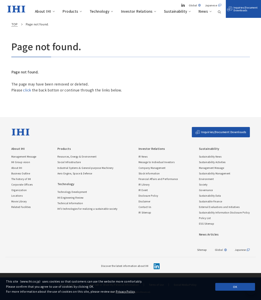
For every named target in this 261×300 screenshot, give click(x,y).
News (203, 11)
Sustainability (175, 11)
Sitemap (202, 249)
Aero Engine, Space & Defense (74, 173)
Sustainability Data (210, 195)
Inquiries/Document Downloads (246, 9)
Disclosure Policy (148, 195)
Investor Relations (137, 11)
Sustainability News (210, 156)
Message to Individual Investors (157, 162)
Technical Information (70, 203)
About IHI (43, 11)
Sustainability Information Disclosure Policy (224, 212)
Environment (206, 179)
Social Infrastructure (69, 162)
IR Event (143, 190)
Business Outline (20, 173)
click (27, 90)
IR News (143, 156)
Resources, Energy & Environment (76, 156)
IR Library (144, 184)
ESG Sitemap (206, 223)
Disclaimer (144, 201)
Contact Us (145, 207)
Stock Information (149, 173)
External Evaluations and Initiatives (219, 207)
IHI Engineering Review (70, 197)
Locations (17, 195)
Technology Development (72, 191)
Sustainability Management (214, 173)
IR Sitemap (145, 212)
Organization (19, 190)
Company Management (152, 167)
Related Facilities (21, 207)
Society (203, 184)
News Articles (208, 234)
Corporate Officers (22, 184)
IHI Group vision (20, 162)
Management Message (23, 156)
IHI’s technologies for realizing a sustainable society (87, 208)
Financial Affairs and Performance (158, 179)
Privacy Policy (125, 291)
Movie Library (19, 201)
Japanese (211, 5)
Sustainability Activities (212, 162)
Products (70, 11)
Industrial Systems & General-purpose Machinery (85, 167)
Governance (206, 190)
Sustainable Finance (210, 201)
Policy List (205, 218)
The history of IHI (21, 179)
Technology (100, 11)
